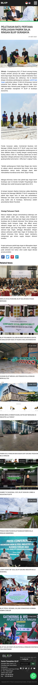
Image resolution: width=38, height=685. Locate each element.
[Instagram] (23, 668)
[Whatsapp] (28, 668)
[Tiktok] (31, 668)
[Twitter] (26, 668)
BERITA (4, 18)
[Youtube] (34, 668)
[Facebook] (20, 668)
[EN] (29, 4)
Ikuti (33, 663)
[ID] (26, 4)
